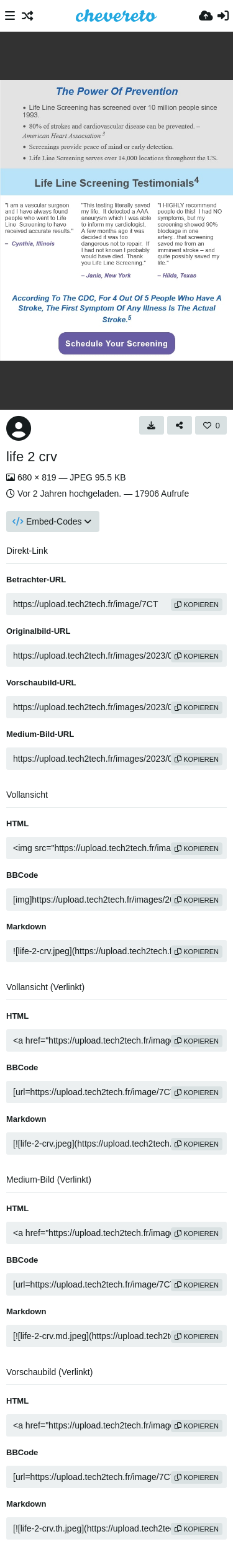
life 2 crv (31, 456)
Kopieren (197, 604)
